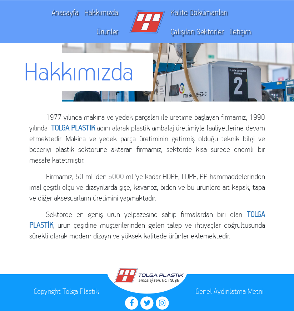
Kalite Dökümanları (199, 12)
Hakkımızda (101, 12)
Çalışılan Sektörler (197, 31)
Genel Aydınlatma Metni (229, 291)
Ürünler (107, 31)
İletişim (240, 31)
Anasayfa (65, 12)
